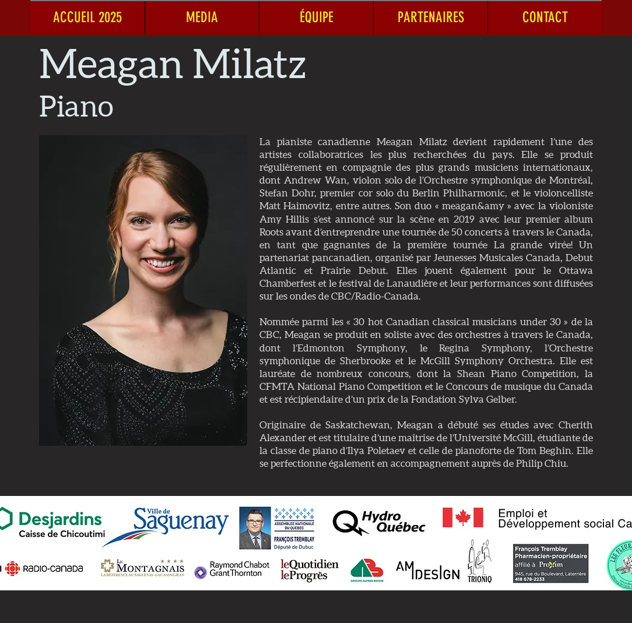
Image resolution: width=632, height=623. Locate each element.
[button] (202, 17)
